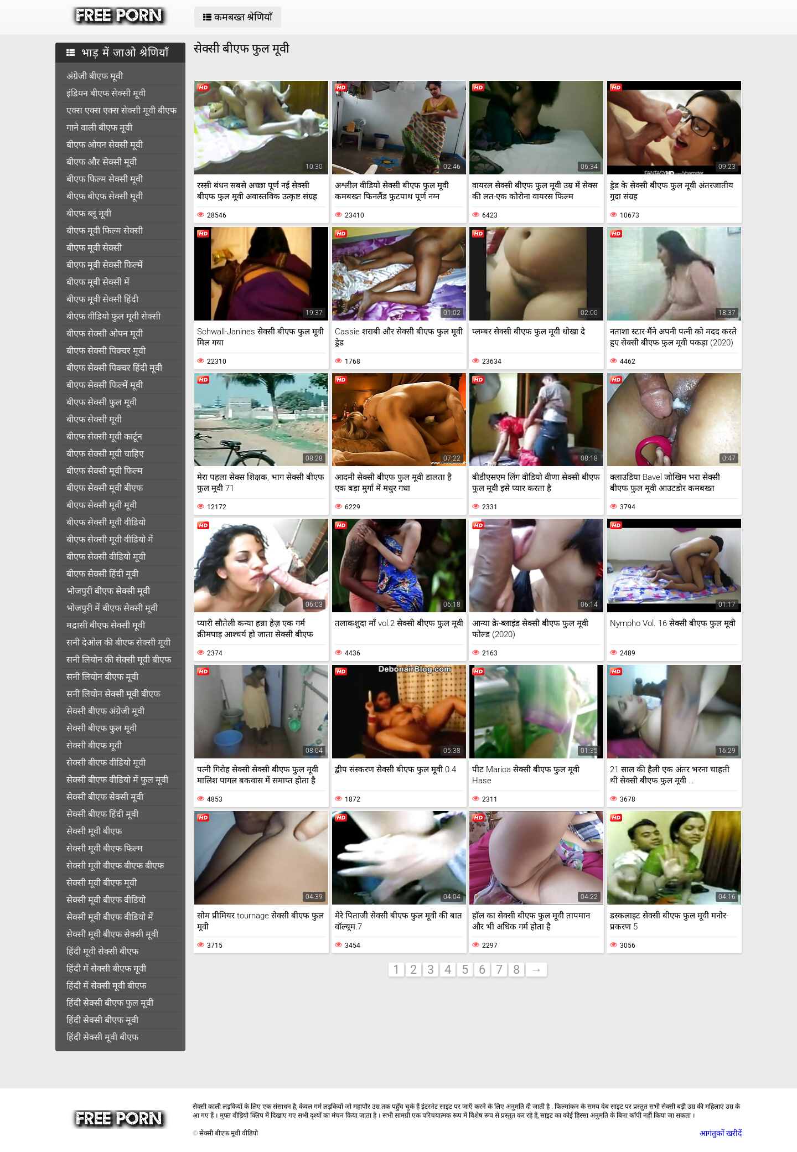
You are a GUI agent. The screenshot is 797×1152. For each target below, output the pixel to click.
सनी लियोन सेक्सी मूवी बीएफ (113, 694)
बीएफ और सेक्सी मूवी (101, 162)
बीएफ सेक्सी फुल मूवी (101, 402)
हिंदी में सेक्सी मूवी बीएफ (106, 985)
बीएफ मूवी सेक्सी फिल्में (104, 265)
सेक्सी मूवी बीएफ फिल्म (104, 848)
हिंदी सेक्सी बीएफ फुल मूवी (109, 1003)
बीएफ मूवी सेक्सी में (98, 282)
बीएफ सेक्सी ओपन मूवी (104, 333)
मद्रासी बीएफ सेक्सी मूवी (105, 625)
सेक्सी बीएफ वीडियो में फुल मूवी (117, 779)
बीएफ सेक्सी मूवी (94, 419)
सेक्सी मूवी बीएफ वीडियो (106, 900)
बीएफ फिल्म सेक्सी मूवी (104, 179)
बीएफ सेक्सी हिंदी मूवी (102, 574)
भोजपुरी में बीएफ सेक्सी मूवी (112, 608)
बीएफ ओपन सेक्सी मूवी (104, 145)
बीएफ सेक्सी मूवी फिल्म (104, 471)
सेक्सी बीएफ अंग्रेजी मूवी (105, 711)
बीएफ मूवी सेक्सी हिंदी (102, 299)
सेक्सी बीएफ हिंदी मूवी (102, 814)
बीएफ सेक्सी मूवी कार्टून (104, 436)
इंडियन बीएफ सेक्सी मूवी (106, 93)
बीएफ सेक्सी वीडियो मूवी (106, 556)
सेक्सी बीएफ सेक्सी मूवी (104, 797)
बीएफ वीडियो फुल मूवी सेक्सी (113, 316)
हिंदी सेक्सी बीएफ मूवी (102, 1020)
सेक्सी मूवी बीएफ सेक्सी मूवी (112, 934)
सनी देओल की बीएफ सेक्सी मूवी (118, 642)
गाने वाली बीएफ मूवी (99, 127)
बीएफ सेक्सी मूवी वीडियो (106, 522)
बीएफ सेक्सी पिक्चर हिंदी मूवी (114, 368)
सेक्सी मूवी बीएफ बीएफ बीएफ (115, 865)
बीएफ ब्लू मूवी (88, 213)
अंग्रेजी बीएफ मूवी (94, 76)
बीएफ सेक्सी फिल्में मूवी (104, 385)
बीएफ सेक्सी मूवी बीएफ (104, 488)
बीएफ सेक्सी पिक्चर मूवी (106, 350)
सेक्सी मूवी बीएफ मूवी (101, 882)
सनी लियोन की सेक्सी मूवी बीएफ (118, 659)
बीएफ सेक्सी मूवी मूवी (101, 505)
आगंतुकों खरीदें (721, 1133)
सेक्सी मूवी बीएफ (94, 831)
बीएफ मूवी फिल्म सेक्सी (104, 230)
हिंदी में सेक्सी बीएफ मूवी (106, 968)
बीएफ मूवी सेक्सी (94, 247)
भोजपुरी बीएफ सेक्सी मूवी (108, 591)
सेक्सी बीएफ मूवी (94, 745)
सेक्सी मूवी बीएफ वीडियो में (109, 917)
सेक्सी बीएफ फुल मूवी (101, 728)
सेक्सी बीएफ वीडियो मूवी (106, 762)
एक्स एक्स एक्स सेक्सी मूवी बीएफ (121, 110)
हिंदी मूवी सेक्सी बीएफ (102, 951)
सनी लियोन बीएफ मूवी (102, 676)
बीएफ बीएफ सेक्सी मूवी (104, 196)
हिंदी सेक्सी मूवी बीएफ (102, 1037)
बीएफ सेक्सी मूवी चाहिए (105, 453)
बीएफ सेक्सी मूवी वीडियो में (109, 539)
